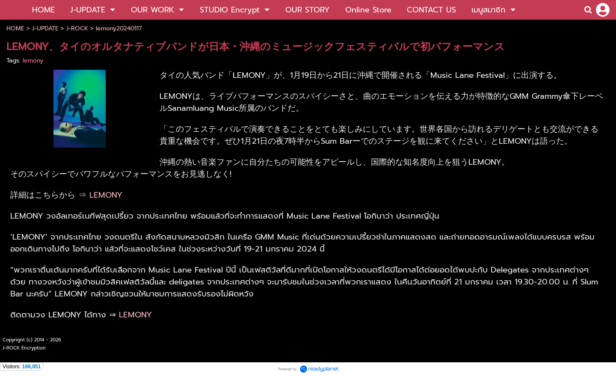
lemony (33, 60)
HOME (15, 28)
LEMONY (105, 195)
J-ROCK (77, 28)
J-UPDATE (45, 28)
